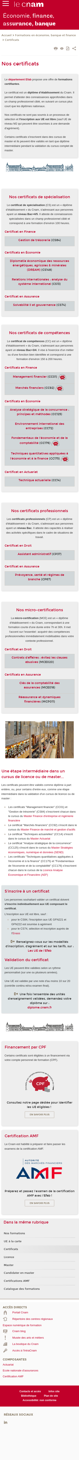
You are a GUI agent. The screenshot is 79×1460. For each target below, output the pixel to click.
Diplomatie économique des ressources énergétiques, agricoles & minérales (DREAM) (39, 265)
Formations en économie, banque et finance (45, 35)
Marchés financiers (29, 388)
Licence (9, 1257)
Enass (16, 933)
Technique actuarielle (35, 480)
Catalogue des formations (22, 1289)
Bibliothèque (28, 1395)
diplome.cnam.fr (39, 1007)
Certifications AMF (17, 1281)
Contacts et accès (30, 1391)
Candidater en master (19, 1273)
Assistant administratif (34, 554)
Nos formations (14, 1233)
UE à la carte (12, 1241)
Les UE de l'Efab (39, 951)
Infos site (54, 1391)
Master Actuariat (40, 838)
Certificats (12, 40)
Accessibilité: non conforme (39, 1400)
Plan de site (51, 1395)
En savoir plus (40, 1114)
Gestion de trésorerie (34, 240)
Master (8, 1265)
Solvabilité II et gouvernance (34, 305)
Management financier (30, 377)
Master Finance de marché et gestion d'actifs (48, 829)
